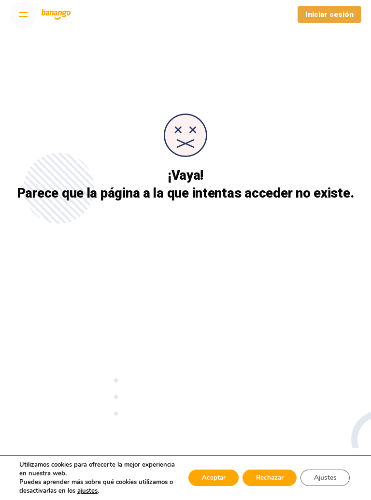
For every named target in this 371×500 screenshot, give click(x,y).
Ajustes (323, 477)
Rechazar (264, 477)
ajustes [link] (124, 490)
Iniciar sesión (329, 14)
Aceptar (205, 477)
